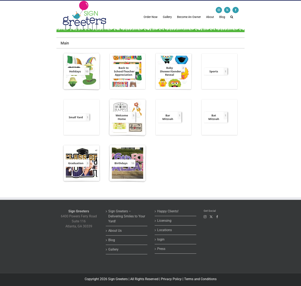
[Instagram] (205, 216)
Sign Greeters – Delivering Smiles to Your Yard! (126, 216)
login (161, 239)
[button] (231, 16)
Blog (111, 240)
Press (161, 249)
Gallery (113, 249)
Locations (164, 230)
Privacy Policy (171, 279)
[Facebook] (217, 216)
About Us (115, 231)
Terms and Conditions (200, 279)
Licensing (164, 221)
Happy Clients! (168, 211)
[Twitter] (211, 216)
